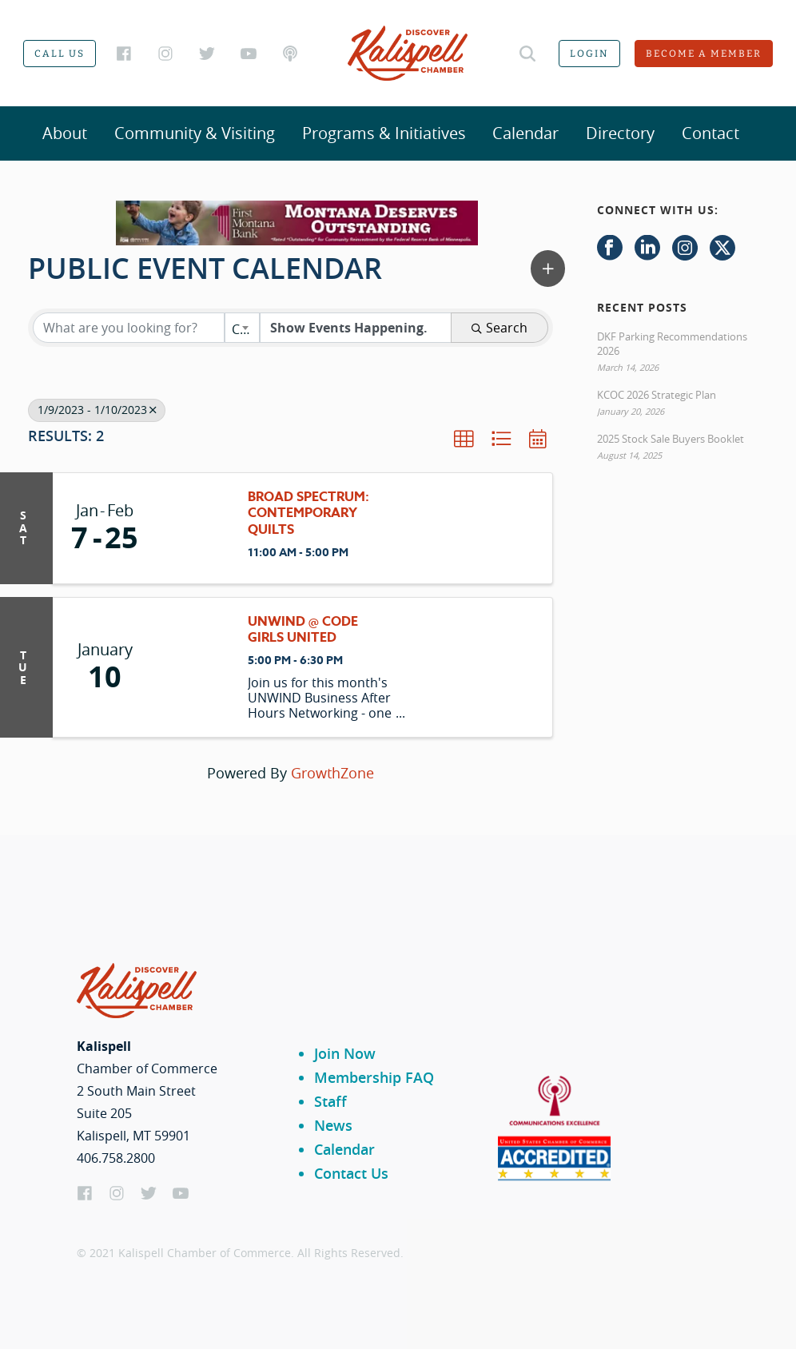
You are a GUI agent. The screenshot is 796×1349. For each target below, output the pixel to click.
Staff (330, 1101)
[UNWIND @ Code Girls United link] (194, 668)
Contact (710, 133)
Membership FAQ (374, 1077)
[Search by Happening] (356, 327)
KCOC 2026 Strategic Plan (656, 395)
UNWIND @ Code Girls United (303, 630)
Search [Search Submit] (499, 327)
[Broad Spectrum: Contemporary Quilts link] (194, 528)
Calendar (525, 133)
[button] (548, 268)
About (64, 133)
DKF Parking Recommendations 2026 (672, 343)
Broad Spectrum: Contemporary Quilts (308, 514)
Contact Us (351, 1173)
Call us (59, 53)
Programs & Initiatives (384, 133)
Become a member (704, 53)
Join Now (345, 1053)
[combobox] (242, 327)
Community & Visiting (194, 133)
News (333, 1125)
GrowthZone (332, 772)
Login (589, 53)
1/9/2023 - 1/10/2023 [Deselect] (97, 410)
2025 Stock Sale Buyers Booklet (670, 439)
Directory (620, 133)
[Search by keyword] (129, 327)
